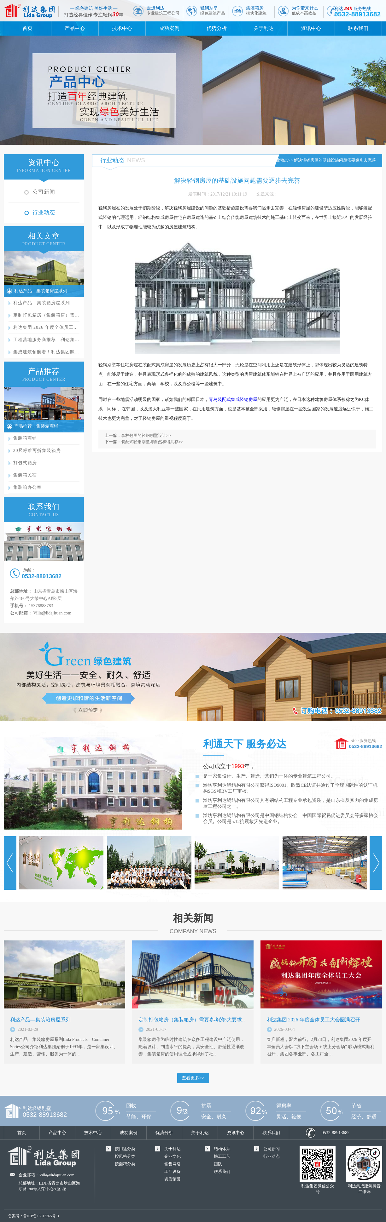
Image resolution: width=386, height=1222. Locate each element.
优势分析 (217, 28)
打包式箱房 (25, 462)
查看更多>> (193, 1078)
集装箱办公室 (27, 487)
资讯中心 (311, 28)
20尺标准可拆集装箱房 (37, 450)
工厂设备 (172, 1171)
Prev (10, 863)
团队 (218, 1164)
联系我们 (358, 28)
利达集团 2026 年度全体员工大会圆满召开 (313, 1019)
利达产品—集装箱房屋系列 (40, 290)
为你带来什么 (305, 10)
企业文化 (172, 1156)
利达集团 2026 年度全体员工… (45, 327)
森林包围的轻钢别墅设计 (143, 435)
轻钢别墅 (212, 10)
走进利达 (163, 10)
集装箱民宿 (25, 475)
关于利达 (264, 28)
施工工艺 (222, 1156)
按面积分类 (125, 1164)
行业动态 (43, 212)
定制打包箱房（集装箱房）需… (46, 315)
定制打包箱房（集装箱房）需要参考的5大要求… (192, 1019)
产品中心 (75, 28)
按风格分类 (125, 1156)
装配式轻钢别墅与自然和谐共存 (149, 441)
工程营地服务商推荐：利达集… (46, 339)
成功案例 (169, 28)
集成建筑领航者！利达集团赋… (46, 352)
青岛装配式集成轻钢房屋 (233, 399)
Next (376, 863)
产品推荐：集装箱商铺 (36, 426)
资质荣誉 (172, 1179)
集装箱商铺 (25, 438)
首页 (27, 28)
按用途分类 (125, 1148)
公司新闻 (43, 192)
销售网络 (172, 1164)
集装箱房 (256, 10)
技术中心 (122, 28)
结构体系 (222, 1148)
